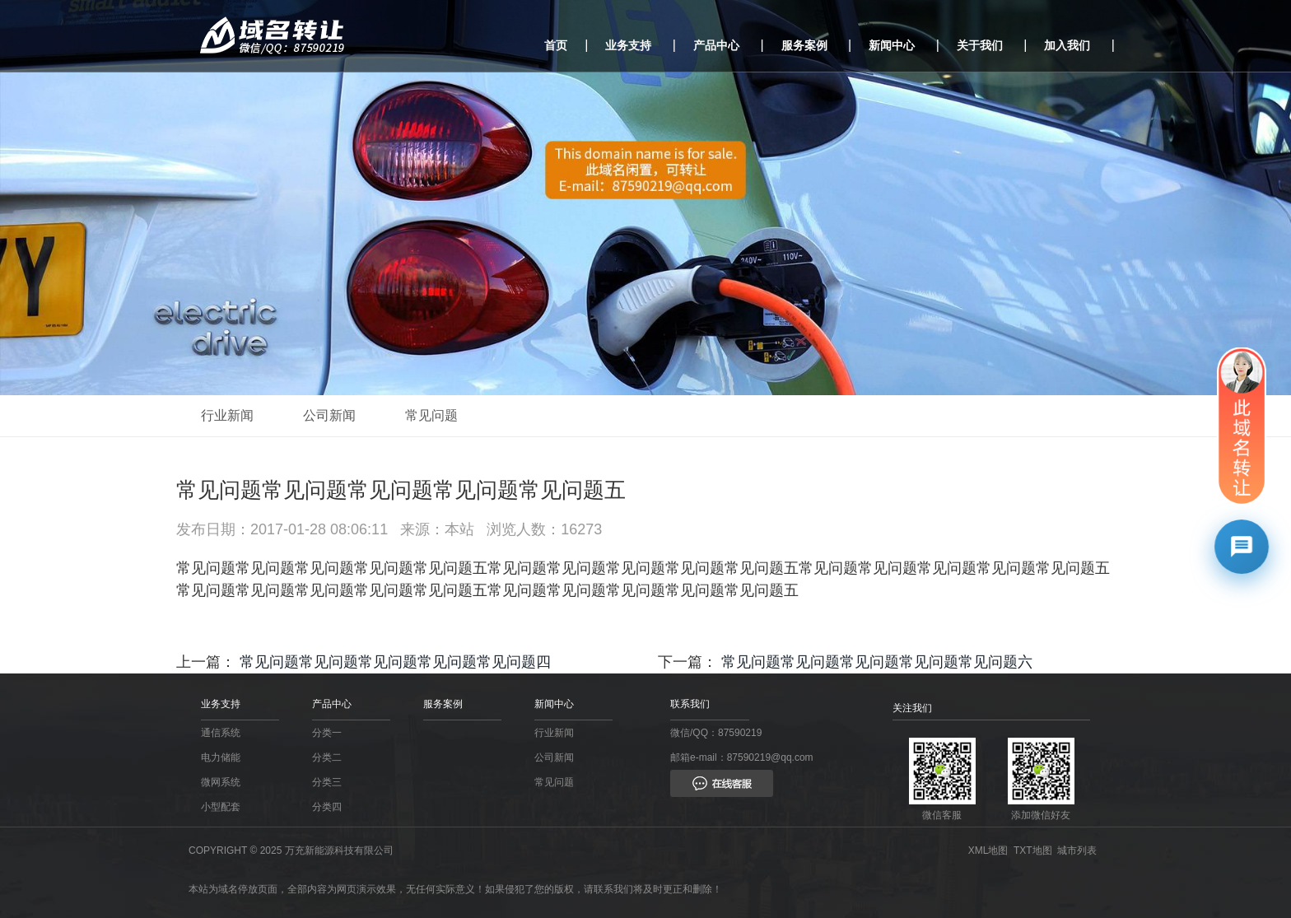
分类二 (327, 757)
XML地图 (991, 850)
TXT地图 (1035, 850)
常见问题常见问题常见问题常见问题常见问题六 (876, 662)
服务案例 (804, 45)
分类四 (327, 807)
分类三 (327, 782)
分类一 (327, 733)
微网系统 (220, 782)
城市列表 (1079, 850)
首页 (555, 45)
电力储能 (220, 757)
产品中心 (716, 45)
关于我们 (980, 45)
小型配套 (220, 807)
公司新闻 (329, 415)
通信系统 (220, 733)
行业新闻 (227, 415)
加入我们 (1067, 45)
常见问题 (431, 415)
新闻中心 (892, 45)
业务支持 (628, 45)
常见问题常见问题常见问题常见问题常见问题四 (395, 662)
